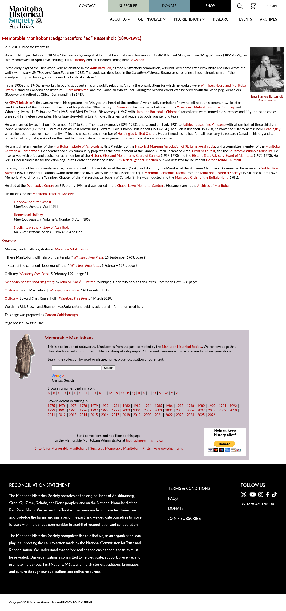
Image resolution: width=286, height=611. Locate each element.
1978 (83, 405)
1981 (115, 405)
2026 (211, 415)
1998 (104, 410)
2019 (136, 415)
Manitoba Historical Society (220, 173)
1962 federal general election (136, 160)
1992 (233, 405)
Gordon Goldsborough (61, 315)
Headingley (272, 129)
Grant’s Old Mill (203, 151)
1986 (169, 405)
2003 (158, 410)
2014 (83, 415)
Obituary (11, 290)
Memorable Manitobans (26, 38)
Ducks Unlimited (76, 90)
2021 (158, 415)
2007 (201, 410)
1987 (179, 405)
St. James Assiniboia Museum (250, 151)
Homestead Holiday (28, 215)
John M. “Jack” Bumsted (77, 282)
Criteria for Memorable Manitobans (61, 448)
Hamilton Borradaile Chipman (157, 112)
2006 (190, 410)
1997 (94, 410)
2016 (104, 415)
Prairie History (187, 19)
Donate (169, 6)
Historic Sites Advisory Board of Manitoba (222, 155)
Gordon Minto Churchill (223, 160)
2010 (233, 410)
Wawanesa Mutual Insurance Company (206, 107)
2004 (169, 410)
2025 (201, 415)
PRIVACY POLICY (72, 602)
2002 (147, 410)
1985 (158, 405)
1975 (51, 405)
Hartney (79, 60)
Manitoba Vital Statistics (73, 249)
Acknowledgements (168, 448)
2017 (115, 415)
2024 (190, 415)
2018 (126, 415)
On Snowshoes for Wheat (32, 202)
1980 (104, 405)
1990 (211, 405)
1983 (136, 405)
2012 (61, 415)
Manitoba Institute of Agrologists (77, 146)
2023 (179, 415)
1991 (135, 38)
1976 (61, 405)
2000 (126, 410)
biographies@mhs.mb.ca (144, 440)
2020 (147, 415)
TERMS (88, 602)
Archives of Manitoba (213, 185)
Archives (268, 19)
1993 (51, 410)
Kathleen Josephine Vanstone (204, 124)
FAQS (173, 498)
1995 (72, 410)
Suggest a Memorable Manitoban (114, 448)
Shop (210, 6)
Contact (87, 6)
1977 (72, 405)
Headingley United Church (137, 133)
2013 (72, 415)
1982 (126, 405)
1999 (115, 410)
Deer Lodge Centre (40, 185)
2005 (179, 410)
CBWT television (21, 102)
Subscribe (128, 6)
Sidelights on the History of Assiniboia (41, 227)
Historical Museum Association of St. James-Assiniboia (175, 146)
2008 (211, 410)
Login (271, 6)
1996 (83, 410)
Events (245, 19)
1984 (147, 405)
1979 (94, 405)
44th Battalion (100, 68)
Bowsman (137, 60)
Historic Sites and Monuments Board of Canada (125, 155)
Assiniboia (123, 107)
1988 (190, 405)
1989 (201, 405)
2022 (169, 415)
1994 (61, 410)
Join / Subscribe (184, 518)
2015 (94, 415)
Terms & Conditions (189, 488)
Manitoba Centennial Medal (165, 173)
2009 (222, 410)
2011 (51, 415)
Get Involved (150, 19)
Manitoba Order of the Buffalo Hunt (201, 177)
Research (222, 19)
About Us (118, 19)
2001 (136, 410)
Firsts (147, 448)
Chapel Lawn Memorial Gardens (140, 185)
